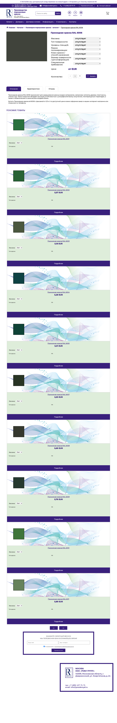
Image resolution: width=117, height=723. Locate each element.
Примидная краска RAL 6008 (59, 446)
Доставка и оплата (33, 22)
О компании (61, 22)
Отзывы (52, 89)
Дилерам (20, 22)
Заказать (91, 76)
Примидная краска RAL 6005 (58, 343)
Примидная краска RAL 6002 (58, 190)
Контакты (72, 22)
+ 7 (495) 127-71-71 (69, 6)
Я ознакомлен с (59, 646)
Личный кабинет (105, 6)
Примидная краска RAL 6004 (58, 292)
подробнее (58, 161)
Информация (48, 22)
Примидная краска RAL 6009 (59, 497)
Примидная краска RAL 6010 (58, 548)
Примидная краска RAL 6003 (58, 241)
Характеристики (33, 89)
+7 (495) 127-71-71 (77, 685)
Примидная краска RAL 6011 (58, 599)
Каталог (9, 22)
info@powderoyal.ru (50, 6)
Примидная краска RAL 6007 (58, 394)
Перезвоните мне (87, 5)
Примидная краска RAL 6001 (58, 139)
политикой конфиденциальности (64, 646)
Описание (14, 89)
